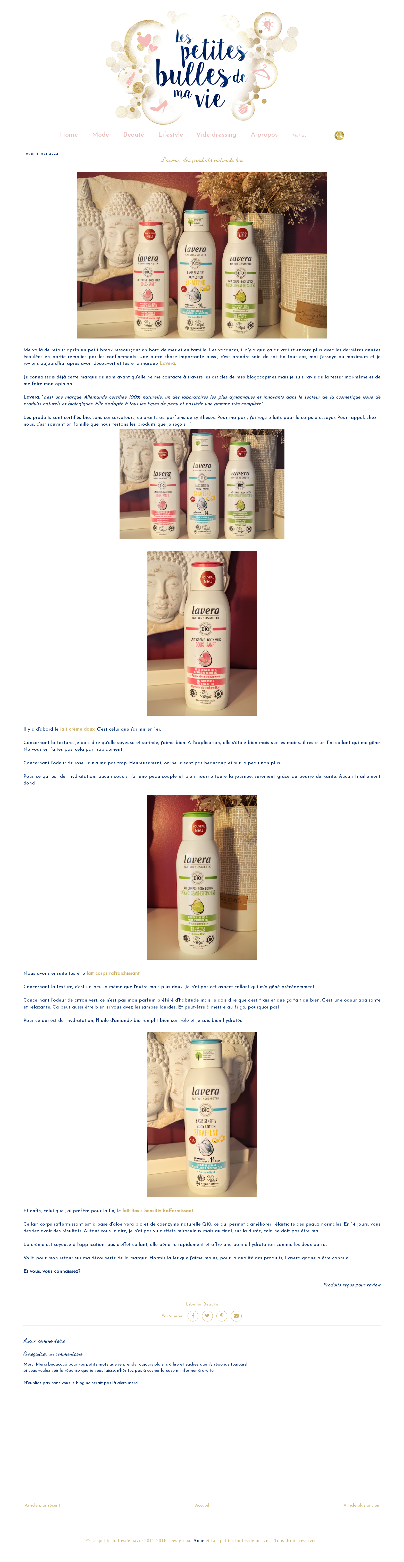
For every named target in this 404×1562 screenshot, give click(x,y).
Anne (198, 1540)
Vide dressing (216, 134)
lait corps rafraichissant (113, 973)
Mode (100, 134)
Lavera (166, 363)
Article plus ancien (361, 1505)
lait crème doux (77, 729)
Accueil (202, 1505)
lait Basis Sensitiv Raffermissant (157, 1211)
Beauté (133, 134)
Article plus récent (42, 1505)
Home (69, 134)
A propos (264, 134)
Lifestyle (170, 134)
